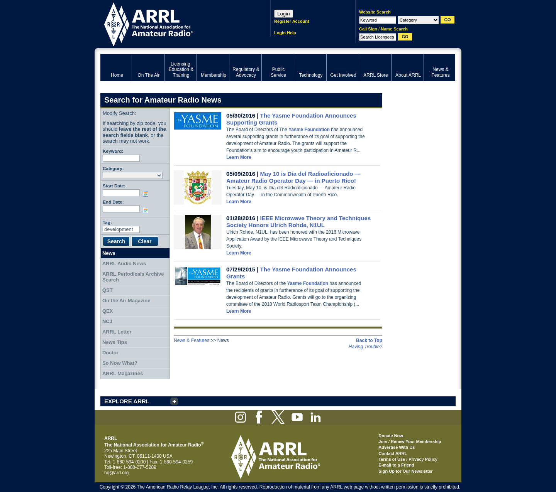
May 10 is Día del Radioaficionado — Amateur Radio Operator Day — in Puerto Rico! (293, 177)
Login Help (285, 32)
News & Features (191, 340)
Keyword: (113, 150)
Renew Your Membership (416, 441)
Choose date (147, 194)
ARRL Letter (117, 332)
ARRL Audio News (124, 263)
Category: (113, 168)
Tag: (107, 222)
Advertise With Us (396, 447)
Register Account (291, 21)
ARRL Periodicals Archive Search (133, 277)
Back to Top (369, 340)
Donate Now (390, 435)
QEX (107, 311)
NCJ (107, 321)
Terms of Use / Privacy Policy (407, 459)
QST (107, 290)
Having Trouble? (365, 346)
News (108, 253)
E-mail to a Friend (396, 465)
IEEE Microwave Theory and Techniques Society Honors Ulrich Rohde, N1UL (298, 221)
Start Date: (114, 185)
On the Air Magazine (126, 300)
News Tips (114, 342)
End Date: (113, 201)
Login (283, 14)
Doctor (110, 353)
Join (382, 441)
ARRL (175, 23)
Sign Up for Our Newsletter (405, 471)
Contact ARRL (392, 453)
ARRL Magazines (122, 373)
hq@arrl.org (116, 472)
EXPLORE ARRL (126, 401)
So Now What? (119, 363)
